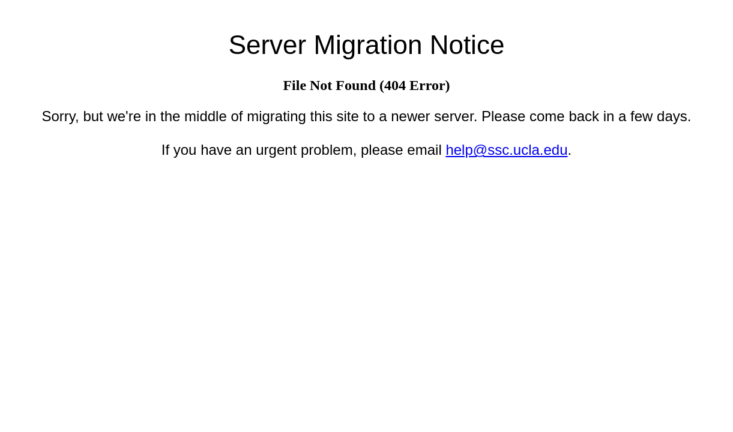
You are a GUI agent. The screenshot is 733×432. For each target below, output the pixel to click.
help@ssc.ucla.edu (506, 150)
